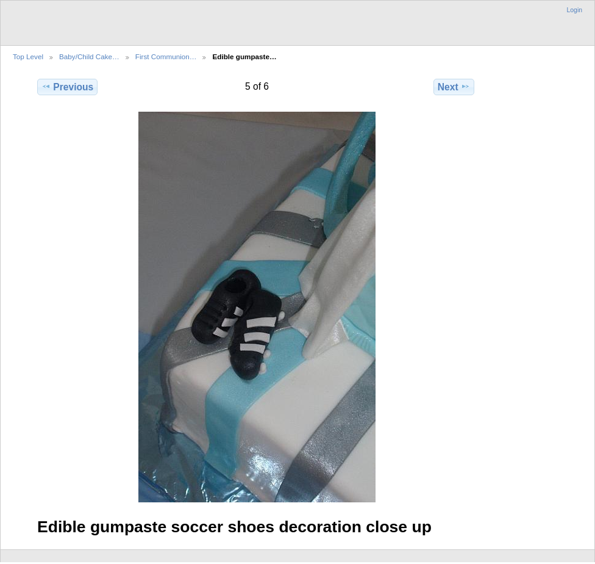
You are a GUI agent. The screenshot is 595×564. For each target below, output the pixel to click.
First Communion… (166, 56)
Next (454, 86)
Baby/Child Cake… (89, 56)
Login (574, 10)
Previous (67, 86)
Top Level (28, 56)
